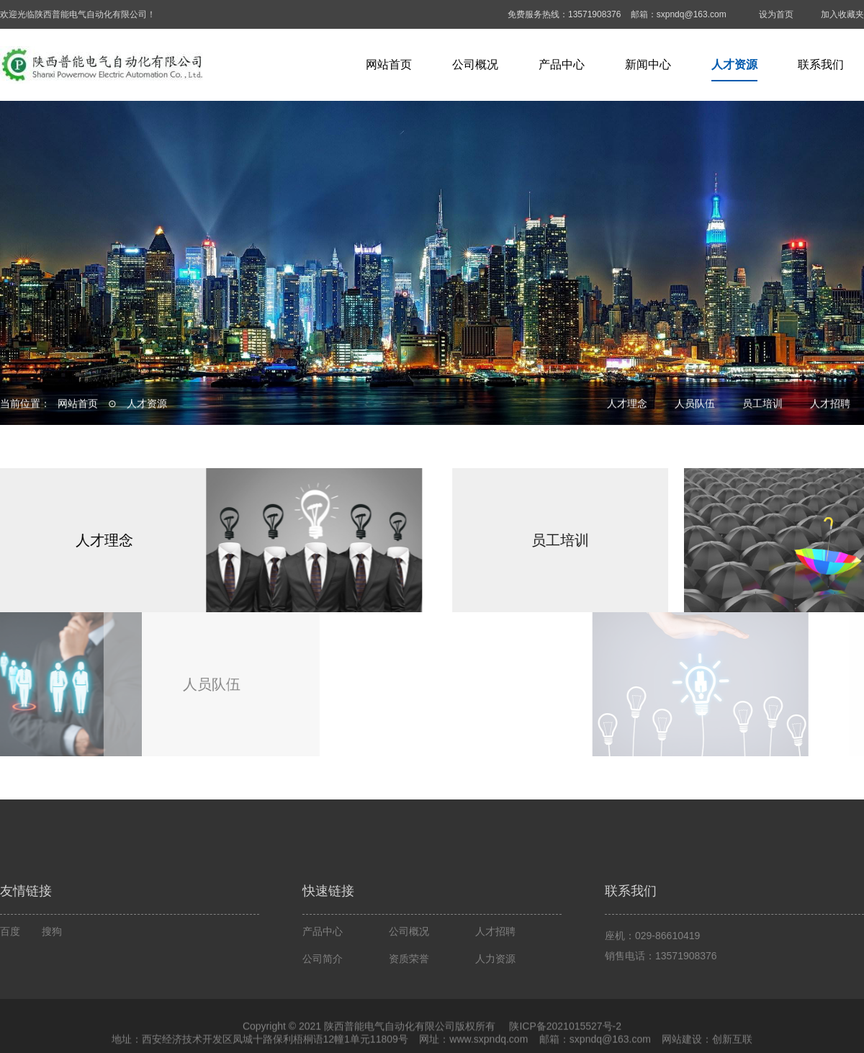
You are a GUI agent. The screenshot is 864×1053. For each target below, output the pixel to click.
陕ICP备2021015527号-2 (564, 1045)
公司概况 (475, 64)
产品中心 (562, 64)
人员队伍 (695, 405)
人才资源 (734, 64)
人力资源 (495, 1009)
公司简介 (322, 1009)
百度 (10, 981)
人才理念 (627, 405)
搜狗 (52, 981)
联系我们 (821, 64)
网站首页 (389, 64)
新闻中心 (648, 64)
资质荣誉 (409, 1009)
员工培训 (762, 405)
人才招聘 (830, 405)
